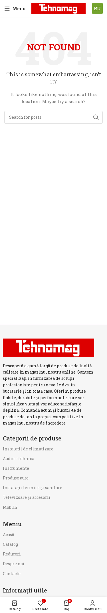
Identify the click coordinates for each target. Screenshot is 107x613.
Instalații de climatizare (28, 449)
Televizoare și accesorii (27, 497)
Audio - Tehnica (18, 458)
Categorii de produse (32, 438)
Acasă (8, 534)
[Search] (53, 117)
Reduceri (12, 554)
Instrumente (16, 468)
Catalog (10, 544)
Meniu (12, 524)
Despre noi (14, 563)
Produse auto (16, 478)
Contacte (12, 573)
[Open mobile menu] (15, 8)
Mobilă (10, 507)
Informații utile (25, 590)
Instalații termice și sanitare (32, 487)
